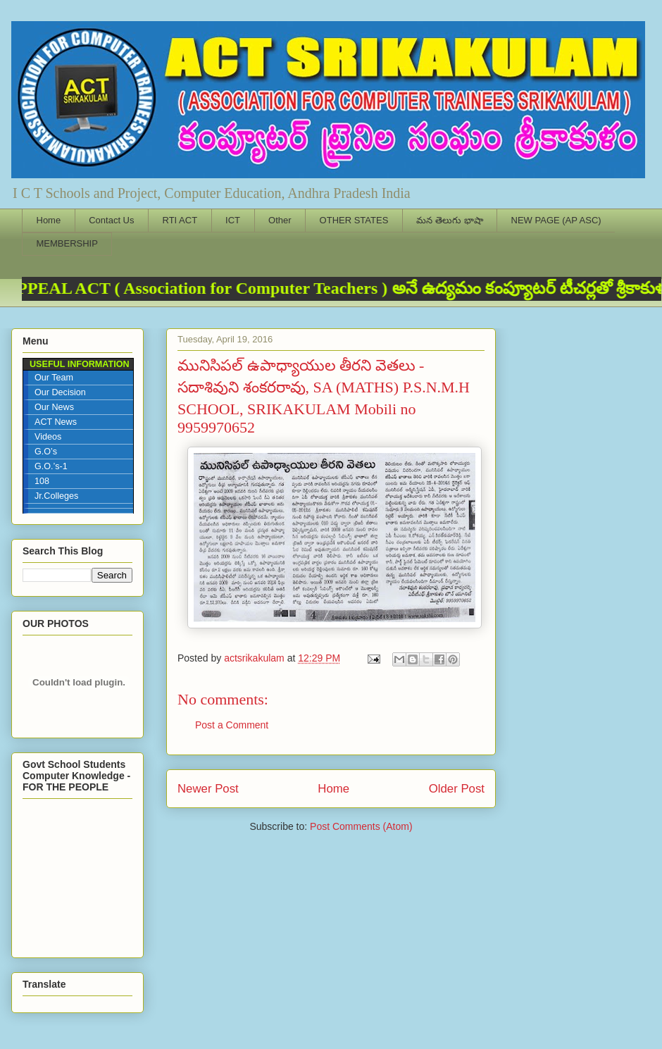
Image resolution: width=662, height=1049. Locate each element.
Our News (54, 407)
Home (49, 220)
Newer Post (208, 788)
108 (42, 481)
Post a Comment (231, 725)
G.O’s (46, 452)
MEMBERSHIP (67, 243)
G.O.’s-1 (51, 466)
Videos (48, 437)
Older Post (457, 788)
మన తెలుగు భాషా (449, 220)
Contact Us (111, 220)
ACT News (56, 422)
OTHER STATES (354, 220)
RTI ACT (180, 220)
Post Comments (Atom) (361, 826)
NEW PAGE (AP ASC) (556, 220)
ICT (232, 220)
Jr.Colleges (56, 496)
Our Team (54, 378)
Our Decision (60, 392)
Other (280, 220)
